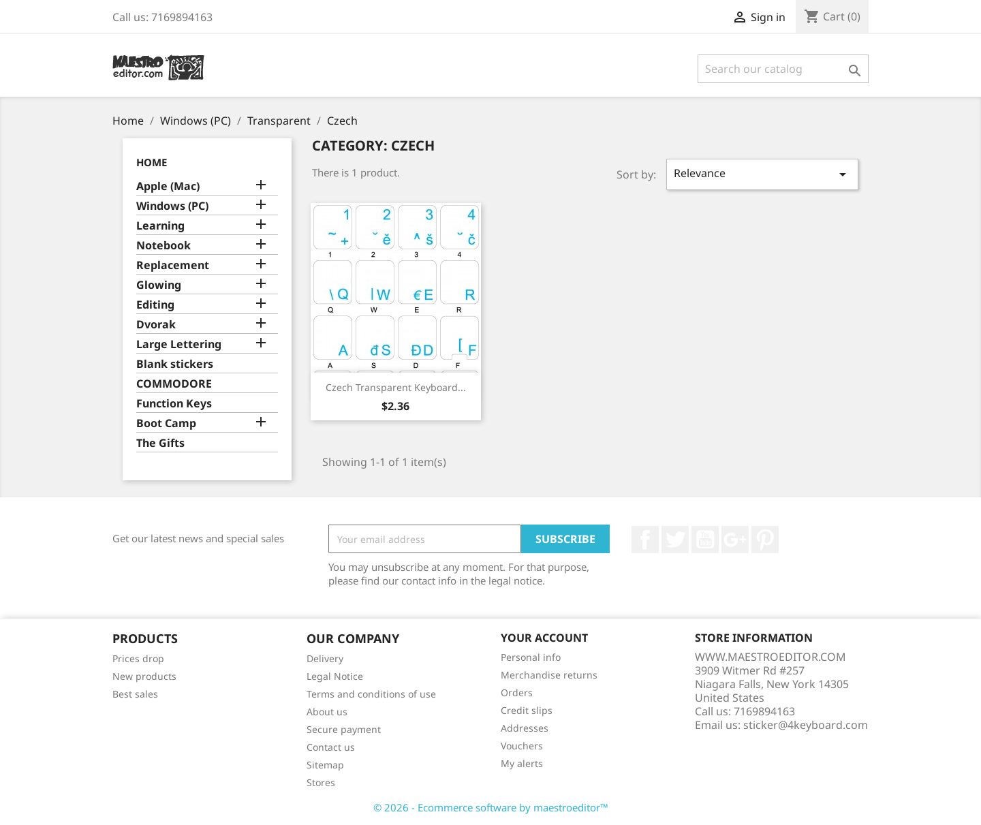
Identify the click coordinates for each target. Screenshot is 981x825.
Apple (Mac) (168, 186)
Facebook (645, 539)
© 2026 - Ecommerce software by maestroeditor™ (490, 807)
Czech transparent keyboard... (396, 387)
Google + (735, 539)
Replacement (172, 265)
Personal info (531, 657)
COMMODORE (174, 384)
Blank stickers (174, 364)
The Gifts (160, 443)
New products (144, 676)
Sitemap (325, 764)
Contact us (331, 747)
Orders (517, 692)
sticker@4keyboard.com (805, 724)
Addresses (524, 727)
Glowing (158, 285)
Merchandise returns (549, 674)
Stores (321, 782)
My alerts (522, 763)
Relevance (762, 174)
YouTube (705, 539)
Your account (544, 637)
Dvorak (156, 324)
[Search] (783, 69)
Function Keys (174, 403)
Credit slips (526, 710)
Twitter (675, 539)
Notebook (163, 245)
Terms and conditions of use (371, 693)
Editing (155, 305)
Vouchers (522, 745)
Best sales (135, 693)
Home (151, 162)
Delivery (325, 658)
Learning (160, 226)
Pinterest (765, 539)
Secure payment (344, 729)
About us (327, 711)
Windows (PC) (172, 206)
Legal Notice (335, 676)
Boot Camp (166, 423)
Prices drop (138, 658)
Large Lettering (178, 344)
